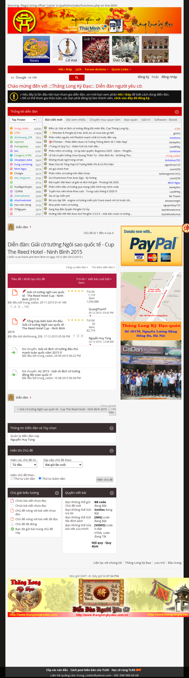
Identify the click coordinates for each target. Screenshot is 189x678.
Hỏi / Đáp (65, 69)
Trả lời (80, 279)
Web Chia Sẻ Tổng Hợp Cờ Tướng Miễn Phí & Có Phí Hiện (81, 164)
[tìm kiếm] (37, 78)
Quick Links (120, 69)
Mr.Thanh (174, 196)
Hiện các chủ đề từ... (24, 460)
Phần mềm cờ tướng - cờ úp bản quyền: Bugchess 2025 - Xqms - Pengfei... (91, 150)
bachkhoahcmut (171, 209)
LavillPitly (175, 146)
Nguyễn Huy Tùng (23, 439)
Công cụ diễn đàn (76, 267)
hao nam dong (22, 204)
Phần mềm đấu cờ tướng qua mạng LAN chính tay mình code (84, 186)
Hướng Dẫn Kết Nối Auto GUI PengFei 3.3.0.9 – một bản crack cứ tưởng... (90, 213)
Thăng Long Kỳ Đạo (138, 563)
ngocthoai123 (172, 164)
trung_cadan (30, 302)
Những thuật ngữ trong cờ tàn (66, 159)
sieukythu (174, 142)
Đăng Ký (143, 77)
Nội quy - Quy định (101, 544)
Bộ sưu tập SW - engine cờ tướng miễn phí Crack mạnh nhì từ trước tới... (90, 200)
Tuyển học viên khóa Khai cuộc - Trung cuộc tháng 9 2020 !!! (83, 191)
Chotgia (18, 173)
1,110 (91, 295)
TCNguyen (20, 209)
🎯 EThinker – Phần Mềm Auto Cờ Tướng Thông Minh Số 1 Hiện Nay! (88, 141)
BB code (100, 502)
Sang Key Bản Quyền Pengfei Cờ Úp (69, 209)
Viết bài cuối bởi (100, 279)
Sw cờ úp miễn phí (59, 195)
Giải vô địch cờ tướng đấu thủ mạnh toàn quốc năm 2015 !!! (50, 351)
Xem (81, 283)
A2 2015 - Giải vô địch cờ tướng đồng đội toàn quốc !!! (51, 373)
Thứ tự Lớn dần (23, 478)
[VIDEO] (100, 525)
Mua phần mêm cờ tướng (63, 204)
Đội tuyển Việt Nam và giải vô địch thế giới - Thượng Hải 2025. (84, 182)
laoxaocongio (172, 200)
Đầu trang (174, 563)
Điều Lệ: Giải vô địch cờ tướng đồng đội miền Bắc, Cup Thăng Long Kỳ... (89, 128)
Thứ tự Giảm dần (51, 478)
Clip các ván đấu (57, 670)
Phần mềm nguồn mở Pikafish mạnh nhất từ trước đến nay (83, 137)
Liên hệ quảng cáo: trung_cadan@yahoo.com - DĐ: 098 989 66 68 (94, 675)
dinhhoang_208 (32, 336)
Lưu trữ (159, 563)
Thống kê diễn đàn (24, 111)
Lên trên (112, 411)
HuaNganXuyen (23, 186)
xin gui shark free (59, 168)
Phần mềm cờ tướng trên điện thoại (69, 173)
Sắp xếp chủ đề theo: (57, 460)
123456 (18, 191)
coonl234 (175, 169)
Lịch (78, 69)
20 (93, 324)
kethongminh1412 (169, 173)
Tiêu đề (16, 279)
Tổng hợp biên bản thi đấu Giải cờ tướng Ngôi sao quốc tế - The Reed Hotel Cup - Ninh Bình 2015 (37, 326)
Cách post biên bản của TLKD (89, 670)
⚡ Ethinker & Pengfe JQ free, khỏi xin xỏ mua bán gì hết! (81, 132)
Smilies (99, 510)
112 (26, 306)
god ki (176, 133)
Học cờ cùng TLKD (126, 670)
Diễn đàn (22, 227)
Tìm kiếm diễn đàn (102, 267)
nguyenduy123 (171, 205)
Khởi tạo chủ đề (34, 279)
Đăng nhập (169, 77)
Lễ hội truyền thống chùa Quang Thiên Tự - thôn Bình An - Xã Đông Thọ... (90, 155)
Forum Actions (95, 69)
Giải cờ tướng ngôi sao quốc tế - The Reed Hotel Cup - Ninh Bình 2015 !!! (43, 295)
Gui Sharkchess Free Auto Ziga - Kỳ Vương (73, 177)
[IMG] (98, 517)
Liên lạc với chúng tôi (107, 563)
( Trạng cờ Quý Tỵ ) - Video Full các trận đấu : (74, 146)
